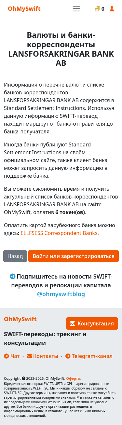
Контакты (43, 356)
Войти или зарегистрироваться (74, 256)
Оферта (73, 378)
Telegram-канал (89, 356)
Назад (15, 256)
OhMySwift (24, 8)
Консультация (92, 323)
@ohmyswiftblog (61, 294)
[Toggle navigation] (76, 8)
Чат (12, 356)
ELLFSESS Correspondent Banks (58, 233)
